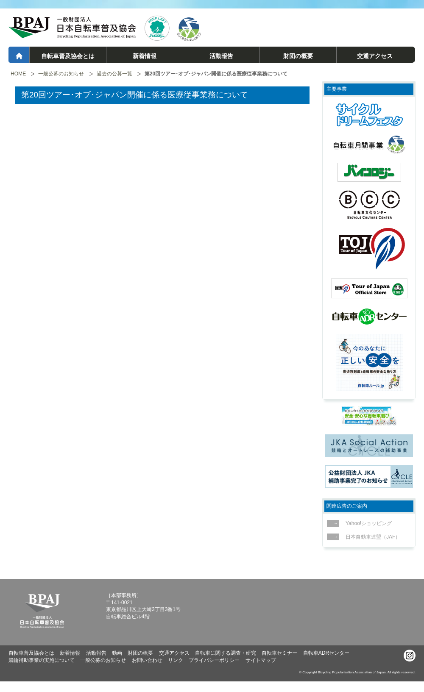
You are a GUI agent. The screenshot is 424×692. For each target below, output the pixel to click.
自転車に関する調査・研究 (225, 653)
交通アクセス (375, 56)
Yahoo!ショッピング (366, 523)
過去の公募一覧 (114, 74)
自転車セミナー (279, 653)
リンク (175, 660)
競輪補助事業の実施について (41, 660)
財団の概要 (298, 56)
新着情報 (144, 56)
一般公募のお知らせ (61, 74)
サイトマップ (260, 660)
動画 (117, 653)
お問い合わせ (147, 660)
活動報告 (221, 56)
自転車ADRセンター (326, 653)
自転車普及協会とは (68, 56)
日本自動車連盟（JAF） (370, 537)
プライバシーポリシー (214, 660)
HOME (18, 74)
